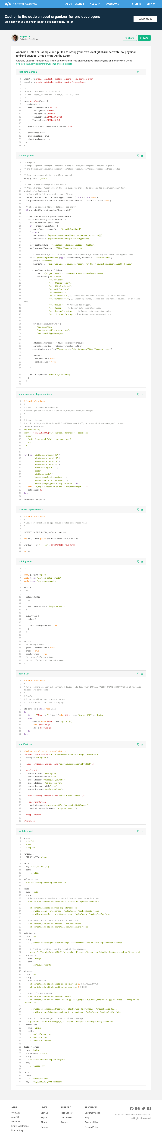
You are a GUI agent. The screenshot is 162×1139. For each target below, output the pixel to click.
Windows (15, 1121)
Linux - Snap (17, 1130)
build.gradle (25, 561)
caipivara (25, 36)
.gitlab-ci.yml (26, 831)
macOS (15, 1117)
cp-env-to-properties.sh (31, 509)
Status (64, 1121)
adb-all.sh (24, 673)
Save (144, 38)
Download (112, 3)
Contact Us (66, 1117)
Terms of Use (91, 1121)
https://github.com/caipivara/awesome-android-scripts (44, 63)
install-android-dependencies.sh (36, 394)
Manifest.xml (25, 744)
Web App (95, 3)
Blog (87, 1117)
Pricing (44, 1126)
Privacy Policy (91, 1126)
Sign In (136, 3)
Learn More (145, 18)
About (44, 1121)
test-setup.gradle (28, 72)
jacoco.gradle (26, 155)
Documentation (92, 1112)
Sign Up (151, 3)
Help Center (66, 1112)
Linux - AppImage (20, 1126)
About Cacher (74, 3)
